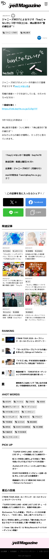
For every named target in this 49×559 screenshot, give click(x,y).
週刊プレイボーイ (12, 407)
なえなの (21, 422)
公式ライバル (18, 251)
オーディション (30, 407)
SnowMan (8, 312)
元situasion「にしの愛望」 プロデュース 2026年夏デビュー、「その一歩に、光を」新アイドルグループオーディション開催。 (24, 513)
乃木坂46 (7, 251)
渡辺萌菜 (33, 422)
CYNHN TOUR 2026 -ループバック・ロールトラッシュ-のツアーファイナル (24, 498)
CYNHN (31, 402)
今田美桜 (8, 422)
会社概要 (4, 551)
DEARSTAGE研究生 (23, 427)
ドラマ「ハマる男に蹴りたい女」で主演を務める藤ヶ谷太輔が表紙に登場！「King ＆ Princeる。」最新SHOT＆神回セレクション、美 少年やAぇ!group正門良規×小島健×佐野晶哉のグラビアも (13, 283)
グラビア (38, 417)
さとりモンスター (12, 437)
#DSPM (8, 402)
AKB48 (42, 402)
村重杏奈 (8, 432)
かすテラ (26, 417)
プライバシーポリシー (28, 551)
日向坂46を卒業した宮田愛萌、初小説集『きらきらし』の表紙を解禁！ (35, 256)
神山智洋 (26, 32)
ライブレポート (11, 417)
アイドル (19, 402)
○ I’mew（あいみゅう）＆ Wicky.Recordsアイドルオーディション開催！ (24, 528)
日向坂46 (39, 251)
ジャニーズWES (11, 32)
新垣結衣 (30, 312)
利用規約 (13, 551)
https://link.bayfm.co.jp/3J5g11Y (19, 108)
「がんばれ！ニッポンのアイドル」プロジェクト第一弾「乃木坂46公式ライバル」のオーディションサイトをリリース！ (13, 256)
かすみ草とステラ (12, 412)
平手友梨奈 (22, 432)
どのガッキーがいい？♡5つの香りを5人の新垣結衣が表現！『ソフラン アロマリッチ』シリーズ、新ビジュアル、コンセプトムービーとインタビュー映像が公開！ (35, 317)
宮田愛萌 (30, 251)
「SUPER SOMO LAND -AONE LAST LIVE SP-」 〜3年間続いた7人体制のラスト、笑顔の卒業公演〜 (24, 506)
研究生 (7, 427)
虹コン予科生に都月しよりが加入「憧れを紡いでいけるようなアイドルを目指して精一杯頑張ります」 (24, 521)
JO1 (29, 281)
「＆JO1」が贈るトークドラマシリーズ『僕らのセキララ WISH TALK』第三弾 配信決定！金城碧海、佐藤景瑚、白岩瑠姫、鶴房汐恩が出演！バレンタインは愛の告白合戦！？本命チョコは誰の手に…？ (35, 287)
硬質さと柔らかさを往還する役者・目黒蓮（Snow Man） (13, 316)
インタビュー (29, 412)
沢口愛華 (39, 427)
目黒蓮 (17, 312)
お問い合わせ (43, 551)
